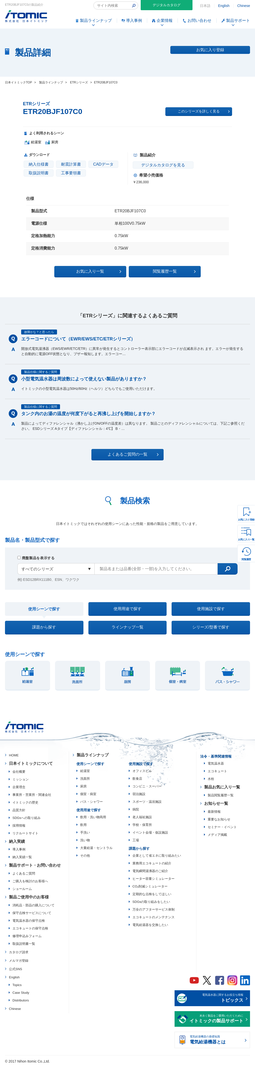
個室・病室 (88, 794)
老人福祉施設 (142, 817)
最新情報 (214, 812)
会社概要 (18, 772)
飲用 (83, 825)
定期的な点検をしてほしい (151, 894)
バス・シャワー (91, 802)
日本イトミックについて (31, 764)
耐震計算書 (71, 164)
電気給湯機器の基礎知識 (216, 1040)
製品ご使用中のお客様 (29, 897)
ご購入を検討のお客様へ (30, 881)
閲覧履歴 (246, 559)
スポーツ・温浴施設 (147, 802)
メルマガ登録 (18, 961)
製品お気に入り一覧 (222, 787)
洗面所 (85, 779)
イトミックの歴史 (25, 803)
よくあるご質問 (23, 874)
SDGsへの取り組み (26, 818)
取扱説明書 (39, 173)
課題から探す (44, 627)
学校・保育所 (142, 825)
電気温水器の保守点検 (28, 921)
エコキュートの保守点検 (30, 929)
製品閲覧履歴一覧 (221, 795)
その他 (85, 856)
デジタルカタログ (167, 5)
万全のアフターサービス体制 (153, 910)
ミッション (20, 779)
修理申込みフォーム (27, 936)
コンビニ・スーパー (147, 786)
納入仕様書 (39, 164)
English (224, 6)
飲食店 (137, 779)
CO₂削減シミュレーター (150, 886)
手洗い (85, 833)
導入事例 (18, 850)
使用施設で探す (211, 609)
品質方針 (18, 810)
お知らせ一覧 (216, 804)
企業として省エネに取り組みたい (156, 856)
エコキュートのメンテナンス (153, 917)
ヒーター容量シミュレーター (153, 879)
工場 (135, 840)
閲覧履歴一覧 (170, 271)
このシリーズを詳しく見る (204, 111)
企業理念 (18, 787)
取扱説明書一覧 (23, 944)
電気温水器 (216, 764)
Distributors (20, 1001)
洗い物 (85, 840)
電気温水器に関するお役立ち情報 (216, 999)
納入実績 (17, 842)
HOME (14, 756)
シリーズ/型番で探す (210, 627)
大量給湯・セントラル (96, 848)
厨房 (83, 786)
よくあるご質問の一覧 (132, 454)
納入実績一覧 (22, 857)
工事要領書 (71, 173)
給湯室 (85, 771)
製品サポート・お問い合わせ (35, 866)
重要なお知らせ (219, 819)
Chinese (243, 6)
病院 (135, 809)
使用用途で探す (127, 609)
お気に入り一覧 (246, 539)
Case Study (20, 993)
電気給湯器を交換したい (150, 925)
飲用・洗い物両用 (93, 817)
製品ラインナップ (93, 755)
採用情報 (18, 826)
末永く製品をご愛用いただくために (216, 1020)
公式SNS (15, 969)
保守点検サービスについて (31, 913)
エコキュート (217, 771)
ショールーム (22, 889)
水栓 (211, 779)
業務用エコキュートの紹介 (151, 863)
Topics (17, 985)
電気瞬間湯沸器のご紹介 (150, 871)
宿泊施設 (138, 794)
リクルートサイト (25, 833)
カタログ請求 (18, 953)
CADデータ (103, 164)
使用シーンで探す (44, 609)
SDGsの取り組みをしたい (151, 902)
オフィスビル (142, 771)
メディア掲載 (217, 835)
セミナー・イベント (222, 827)
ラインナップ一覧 (127, 627)
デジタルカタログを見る (163, 165)
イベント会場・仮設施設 (150, 833)
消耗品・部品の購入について (33, 906)
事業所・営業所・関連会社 (31, 795)
